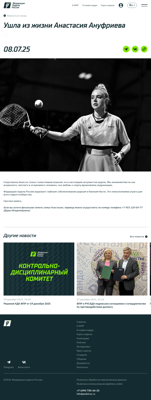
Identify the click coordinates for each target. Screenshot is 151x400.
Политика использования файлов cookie (100, 383)
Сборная (81, 358)
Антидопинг (84, 346)
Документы (83, 363)
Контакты (82, 367)
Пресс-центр (84, 350)
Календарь (83, 338)
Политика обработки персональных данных (102, 379)
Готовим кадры (89, 5)
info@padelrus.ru (86, 393)
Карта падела (108, 5)
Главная (81, 321)
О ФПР (75, 5)
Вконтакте (24, 364)
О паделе (82, 354)
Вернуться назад (15, 15)
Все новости (138, 236)
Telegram (9, 364)
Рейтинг (81, 342)
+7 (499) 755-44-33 (88, 390)
